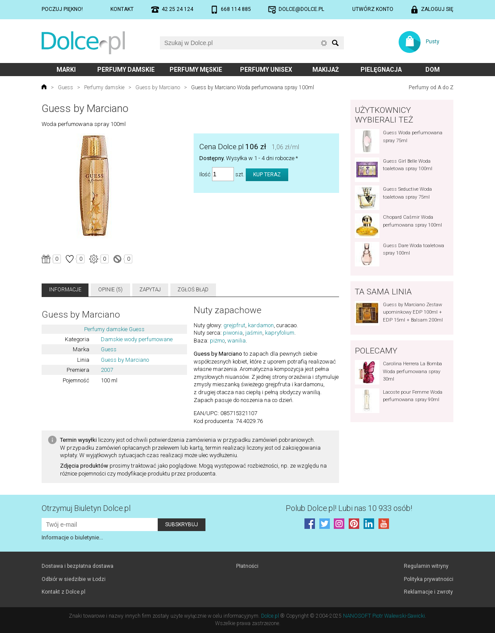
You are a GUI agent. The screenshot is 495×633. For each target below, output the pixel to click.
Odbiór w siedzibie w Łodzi (74, 579)
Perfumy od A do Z (431, 87)
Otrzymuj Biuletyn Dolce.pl (86, 508)
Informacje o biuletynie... (72, 537)
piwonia (233, 332)
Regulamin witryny (426, 566)
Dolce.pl (270, 616)
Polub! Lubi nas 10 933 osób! (349, 508)
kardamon (261, 325)
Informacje (65, 290)
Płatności (247, 566)
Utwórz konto (372, 9)
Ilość (205, 174)
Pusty (432, 41)
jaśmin (253, 332)
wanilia (236, 340)
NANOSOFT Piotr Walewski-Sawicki (384, 616)
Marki (66, 69)
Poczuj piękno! (62, 9)
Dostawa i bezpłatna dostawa (77, 566)
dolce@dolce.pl (301, 9)
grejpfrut (234, 325)
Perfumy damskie (126, 69)
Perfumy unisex (266, 69)
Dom (432, 69)
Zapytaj (150, 290)
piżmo (217, 340)
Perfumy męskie (196, 69)
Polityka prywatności (428, 579)
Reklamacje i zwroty (428, 592)
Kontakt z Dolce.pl (63, 592)
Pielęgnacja (381, 69)
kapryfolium (279, 332)
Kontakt (122, 9)
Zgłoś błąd (193, 290)
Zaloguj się (437, 9)
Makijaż (325, 69)
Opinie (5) (110, 290)
